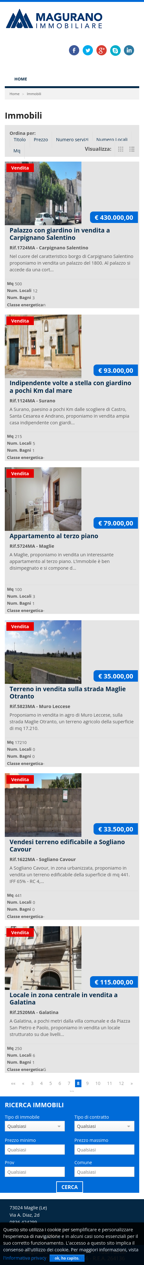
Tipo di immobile (22, 1117)
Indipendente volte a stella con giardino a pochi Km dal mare (70, 386)
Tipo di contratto (91, 1117)
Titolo (20, 139)
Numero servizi (72, 139)
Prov (9, 1162)
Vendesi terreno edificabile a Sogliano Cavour (67, 845)
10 (98, 1083)
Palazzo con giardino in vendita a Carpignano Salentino (60, 234)
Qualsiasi (16, 1126)
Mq (16, 151)
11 (109, 1083)
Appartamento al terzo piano (54, 536)
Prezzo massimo (91, 1140)
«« (13, 1083)
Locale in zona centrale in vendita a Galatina (64, 998)
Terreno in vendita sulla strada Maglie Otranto (68, 692)
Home (20, 79)
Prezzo (41, 139)
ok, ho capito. (67, 1258)
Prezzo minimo (20, 1140)
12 (121, 1083)
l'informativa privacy (24, 1258)
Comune (83, 1162)
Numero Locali (112, 139)
